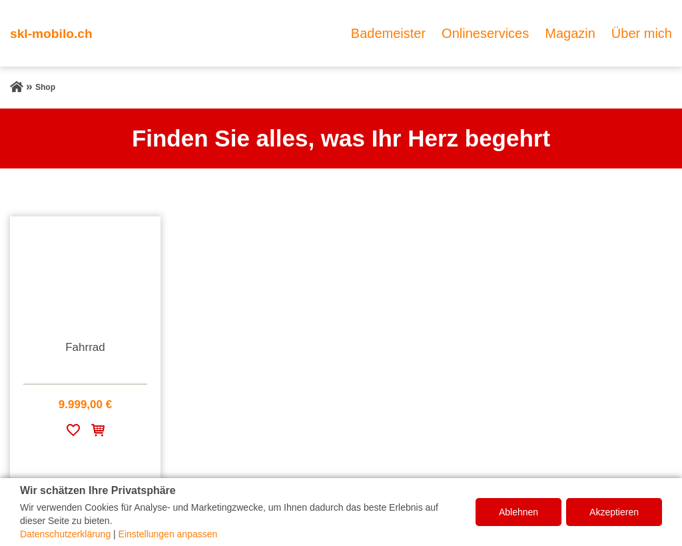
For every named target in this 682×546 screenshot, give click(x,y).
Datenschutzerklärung (65, 534)
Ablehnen (518, 512)
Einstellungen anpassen (168, 534)
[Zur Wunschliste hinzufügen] (73, 432)
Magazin (570, 33)
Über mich (641, 33)
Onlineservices (485, 33)
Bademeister (388, 33)
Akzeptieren (614, 512)
